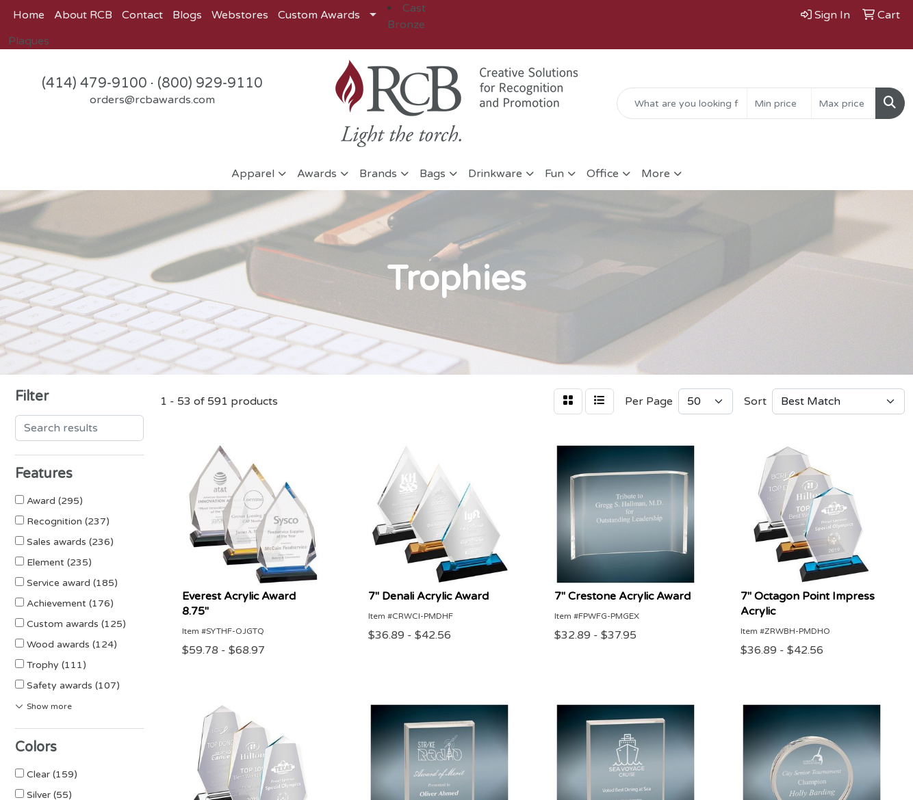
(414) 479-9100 (94, 83)
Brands (378, 174)
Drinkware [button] (495, 174)
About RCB (83, 15)
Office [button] (603, 174)
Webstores (239, 15)
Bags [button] (433, 174)
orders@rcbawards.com (152, 100)
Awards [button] (317, 174)
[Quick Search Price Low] (779, 103)
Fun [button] (554, 174)
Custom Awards (319, 15)
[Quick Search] (682, 103)
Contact (142, 15)
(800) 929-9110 (210, 83)
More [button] (655, 174)
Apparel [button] (252, 174)
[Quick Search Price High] (843, 103)
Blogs (187, 15)
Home (28, 15)
